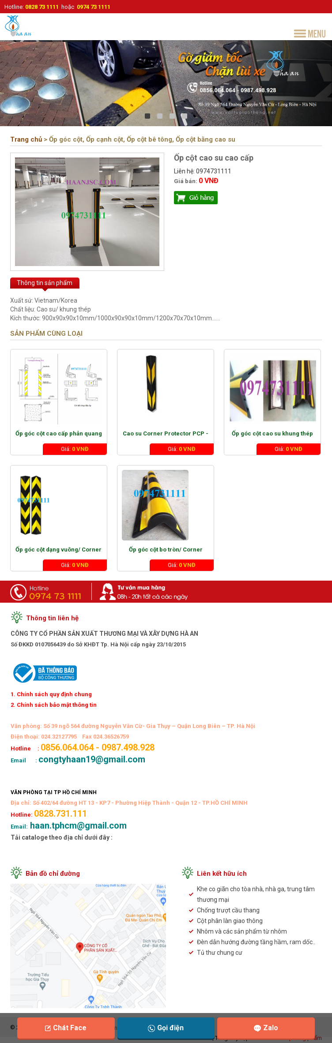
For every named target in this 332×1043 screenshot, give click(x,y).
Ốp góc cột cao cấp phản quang (58, 433)
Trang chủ (26, 139)
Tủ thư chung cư (219, 952)
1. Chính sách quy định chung (51, 694)
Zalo (266, 1028)
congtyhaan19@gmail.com (283, 616)
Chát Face (66, 1028)
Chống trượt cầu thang (228, 910)
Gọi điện (166, 1028)
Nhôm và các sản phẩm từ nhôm (242, 931)
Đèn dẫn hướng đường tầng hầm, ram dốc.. (256, 941)
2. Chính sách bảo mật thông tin (54, 705)
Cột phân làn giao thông (230, 920)
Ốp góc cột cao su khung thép (272, 433)
